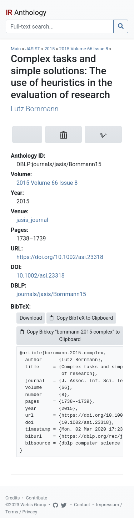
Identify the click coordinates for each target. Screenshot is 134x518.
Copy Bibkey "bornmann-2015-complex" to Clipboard (70, 335)
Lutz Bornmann (35, 109)
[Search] (60, 26)
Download (31, 318)
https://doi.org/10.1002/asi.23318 (59, 257)
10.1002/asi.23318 (40, 275)
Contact (82, 504)
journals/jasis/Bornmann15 (51, 294)
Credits (12, 498)
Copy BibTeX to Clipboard (81, 318)
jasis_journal (32, 220)
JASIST (32, 48)
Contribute (36, 498)
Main (16, 48)
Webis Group (33, 504)
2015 (49, 48)
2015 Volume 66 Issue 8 (84, 48)
